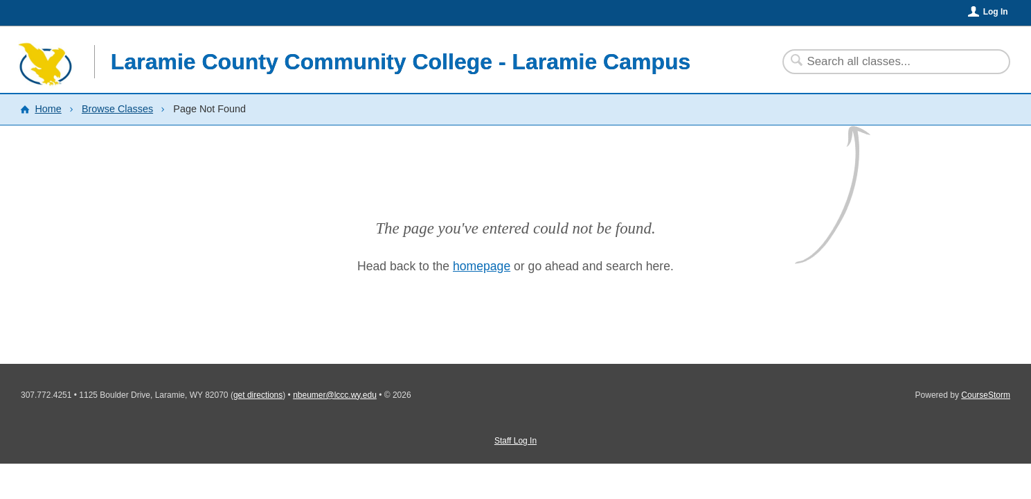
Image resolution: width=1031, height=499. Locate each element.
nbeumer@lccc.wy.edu (335, 395)
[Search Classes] (888, 62)
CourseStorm (985, 395)
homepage (481, 266)
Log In (995, 12)
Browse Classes (117, 108)
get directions (258, 395)
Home (48, 108)
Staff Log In (515, 441)
